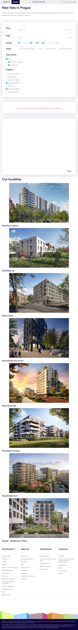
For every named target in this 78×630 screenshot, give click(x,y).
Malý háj (4, 564)
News (3, 592)
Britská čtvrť (5, 559)
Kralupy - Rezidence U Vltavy (10, 567)
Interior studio (44, 569)
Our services (46, 549)
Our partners (24, 573)
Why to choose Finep (27, 559)
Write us (61, 573)
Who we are (24, 556)
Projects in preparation (8, 586)
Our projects (8, 549)
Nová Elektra (5, 573)
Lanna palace (24, 570)
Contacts (66, 2)
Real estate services (45, 566)
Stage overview (6, 594)
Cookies (23, 579)
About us (25, 549)
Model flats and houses (8, 579)
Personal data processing (28, 576)
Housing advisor (44, 563)
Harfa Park (5, 576)
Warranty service (25, 567)
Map (60, 568)
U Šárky (4, 562)
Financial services (44, 556)
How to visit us (63, 570)
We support (24, 562)
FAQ (22, 564)
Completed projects (7, 589)
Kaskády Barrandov (7, 570)
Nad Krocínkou (6, 556)
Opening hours (63, 565)
